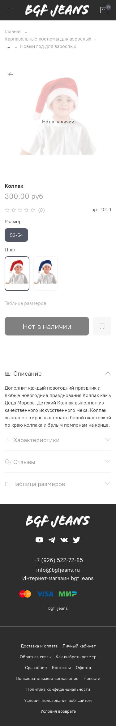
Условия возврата (58, 711)
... (8, 46)
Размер (13, 221)
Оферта (83, 667)
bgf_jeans (58, 608)
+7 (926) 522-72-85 (58, 560)
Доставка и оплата (39, 646)
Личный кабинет (79, 646)
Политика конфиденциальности (58, 689)
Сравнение (36, 667)
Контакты (61, 667)
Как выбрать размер (76, 657)
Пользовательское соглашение (47, 678)
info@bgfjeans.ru (58, 569)
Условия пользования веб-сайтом (58, 700)
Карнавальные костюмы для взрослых (48, 39)
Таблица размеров (25, 303)
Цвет (10, 250)
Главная (13, 31)
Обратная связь (35, 657)
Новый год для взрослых (48, 46)
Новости (92, 678)
